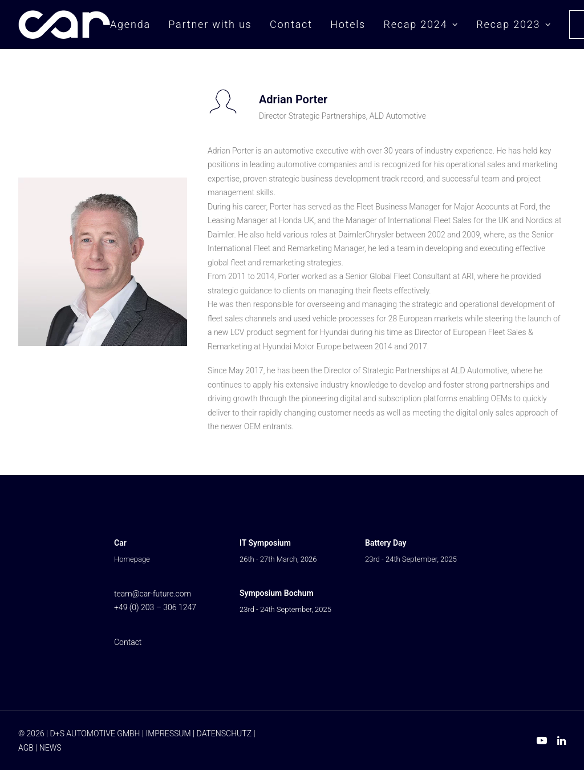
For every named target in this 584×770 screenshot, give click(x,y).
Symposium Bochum (277, 593)
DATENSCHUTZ (224, 733)
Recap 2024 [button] (420, 24)
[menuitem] (134, 24)
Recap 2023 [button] (513, 24)
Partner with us (210, 24)
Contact (291, 24)
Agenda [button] (130, 24)
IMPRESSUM (167, 733)
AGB (26, 747)
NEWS (50, 747)
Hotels (348, 24)
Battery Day (385, 542)
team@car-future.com (152, 593)
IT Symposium (265, 542)
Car (120, 542)
